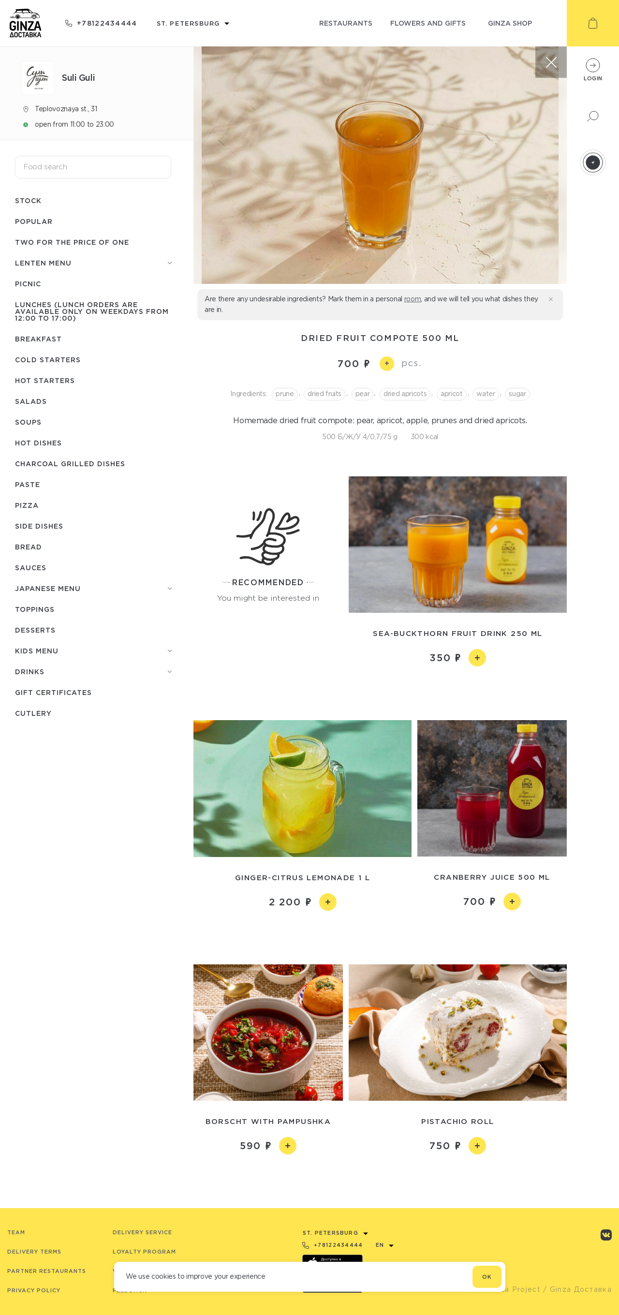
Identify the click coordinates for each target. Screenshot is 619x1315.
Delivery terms (34, 1252)
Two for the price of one (72, 242)
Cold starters (48, 359)
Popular (34, 221)
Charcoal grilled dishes (70, 463)
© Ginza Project (510, 1289)
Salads (31, 401)
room (412, 299)
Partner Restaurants (46, 1271)
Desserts (35, 630)
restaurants (345, 23)
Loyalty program (144, 1252)
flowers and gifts (428, 23)
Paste (27, 484)
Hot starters (45, 380)
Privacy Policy (33, 1290)
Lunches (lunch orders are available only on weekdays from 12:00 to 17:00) (92, 311)
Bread (28, 546)
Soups (28, 422)
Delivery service (142, 1232)
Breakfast (38, 338)
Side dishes (39, 526)
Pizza (27, 505)
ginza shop (510, 23)
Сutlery (33, 713)
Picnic (28, 283)
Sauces (30, 567)
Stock (28, 200)
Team (16, 1232)
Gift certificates (53, 692)
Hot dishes (38, 442)
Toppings (35, 609)
